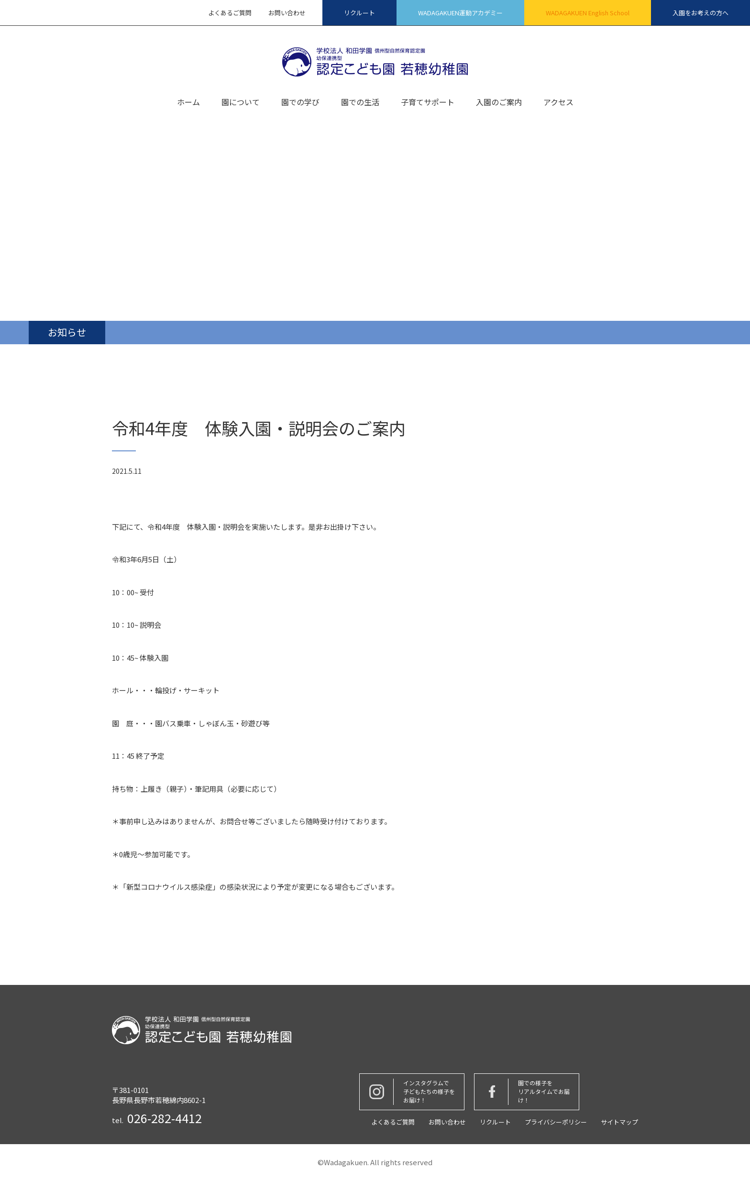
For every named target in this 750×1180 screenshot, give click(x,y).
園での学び (300, 103)
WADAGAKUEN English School (587, 12)
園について (240, 103)
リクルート (359, 12)
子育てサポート (427, 103)
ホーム (188, 103)
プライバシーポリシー (556, 1121)
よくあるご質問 (230, 12)
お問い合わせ (287, 12)
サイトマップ (619, 1121)
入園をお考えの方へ (700, 12)
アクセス (558, 103)
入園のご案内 (499, 103)
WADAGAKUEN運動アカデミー (460, 12)
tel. (157, 1118)
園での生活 (360, 103)
